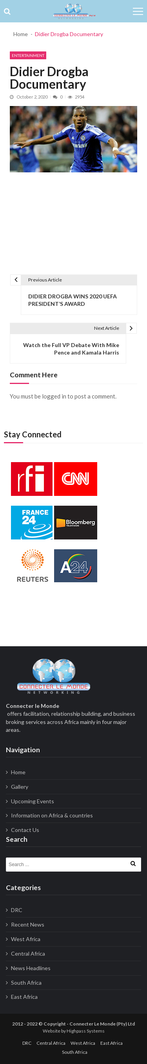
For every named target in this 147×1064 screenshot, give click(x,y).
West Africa (25, 939)
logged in (54, 396)
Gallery (19, 786)
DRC (16, 910)
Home (18, 772)
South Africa (26, 982)
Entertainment (28, 55)
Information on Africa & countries (52, 815)
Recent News (27, 924)
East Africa (24, 996)
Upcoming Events (32, 801)
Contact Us (25, 829)
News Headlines (31, 968)
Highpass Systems (86, 1031)
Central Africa (28, 953)
